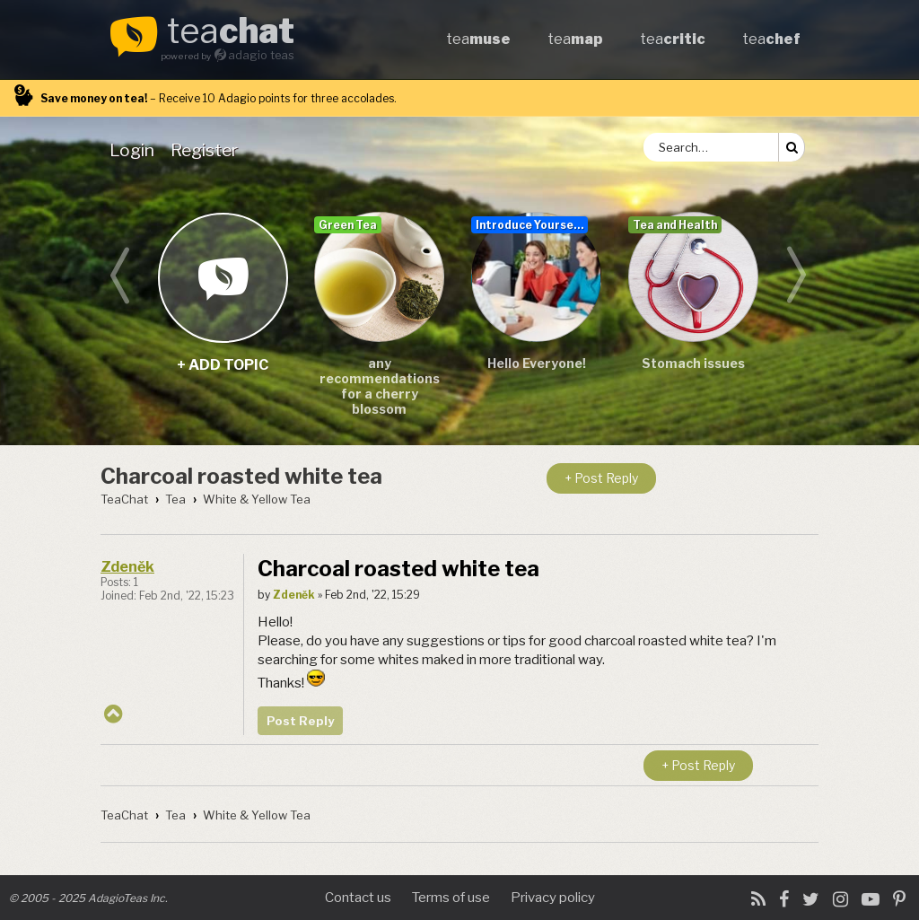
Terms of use (451, 897)
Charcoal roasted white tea (241, 476)
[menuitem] (135, 150)
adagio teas (261, 55)
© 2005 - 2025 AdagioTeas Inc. (88, 898)
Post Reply (300, 721)
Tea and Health (675, 225)
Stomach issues (693, 363)
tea (230, 32)
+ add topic (222, 277)
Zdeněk (127, 566)
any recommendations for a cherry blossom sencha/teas (379, 386)
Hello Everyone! (536, 363)
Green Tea (348, 225)
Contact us (358, 897)
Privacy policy (553, 897)
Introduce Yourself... (532, 225)
